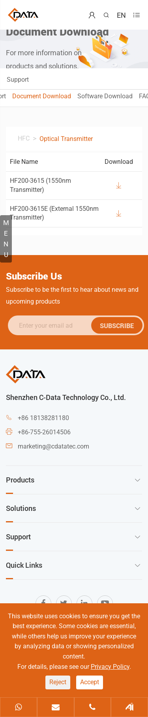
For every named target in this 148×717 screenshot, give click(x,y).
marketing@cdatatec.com (53, 446)
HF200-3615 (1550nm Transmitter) (40, 185)
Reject (57, 682)
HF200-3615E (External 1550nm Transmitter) (54, 213)
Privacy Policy (110, 666)
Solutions (21, 508)
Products (20, 479)
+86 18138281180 (43, 418)
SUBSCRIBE (118, 325)
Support (18, 79)
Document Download (41, 96)
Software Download (105, 96)
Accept (89, 682)
